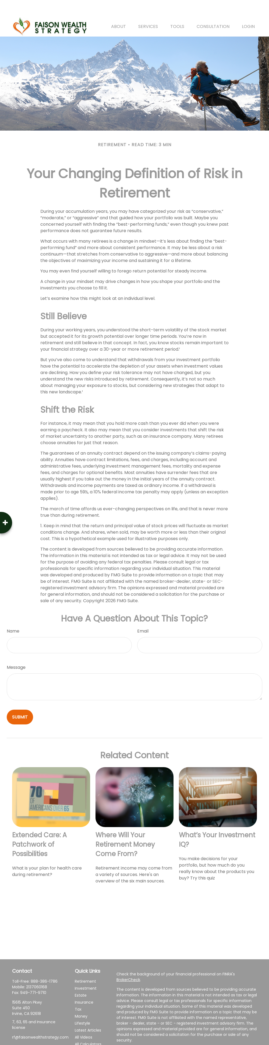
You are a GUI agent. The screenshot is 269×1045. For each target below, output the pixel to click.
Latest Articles (88, 1014)
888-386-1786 (44, 965)
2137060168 (36, 971)
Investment (86, 972)
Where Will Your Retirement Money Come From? (125, 828)
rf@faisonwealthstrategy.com (40, 1021)
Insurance (84, 986)
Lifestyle (82, 1007)
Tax (78, 993)
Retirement (85, 965)
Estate (81, 979)
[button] (118, 10)
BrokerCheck (128, 963)
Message (16, 651)
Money (81, 1000)
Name (13, 615)
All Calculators (88, 1028)
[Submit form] (20, 701)
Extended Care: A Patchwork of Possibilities (39, 828)
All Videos (83, 1021)
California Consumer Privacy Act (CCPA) (172, 1039)
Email (142, 615)
